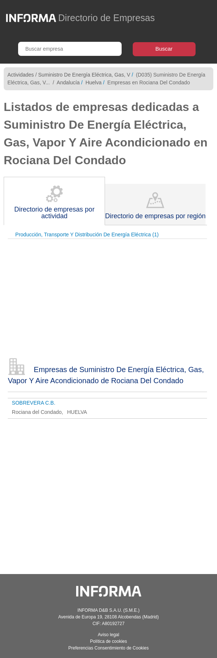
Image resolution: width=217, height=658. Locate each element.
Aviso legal (108, 634)
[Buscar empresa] (70, 49)
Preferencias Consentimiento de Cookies (108, 648)
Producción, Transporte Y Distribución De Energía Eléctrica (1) (87, 234)
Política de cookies (108, 641)
